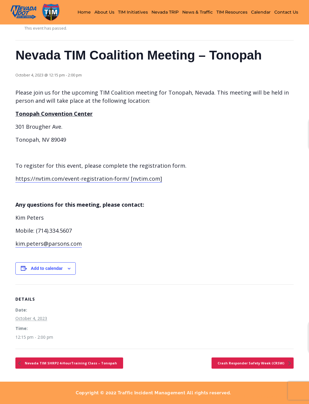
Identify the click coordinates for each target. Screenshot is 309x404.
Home (84, 12)
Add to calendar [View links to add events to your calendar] (47, 268)
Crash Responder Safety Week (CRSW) (251, 363)
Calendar (261, 12)
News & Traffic (197, 12)
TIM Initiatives (133, 12)
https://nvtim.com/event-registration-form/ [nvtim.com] (88, 178)
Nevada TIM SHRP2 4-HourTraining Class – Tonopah (70, 363)
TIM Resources (231, 12)
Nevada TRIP (165, 12)
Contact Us (286, 12)
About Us (104, 12)
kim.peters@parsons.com (48, 243)
